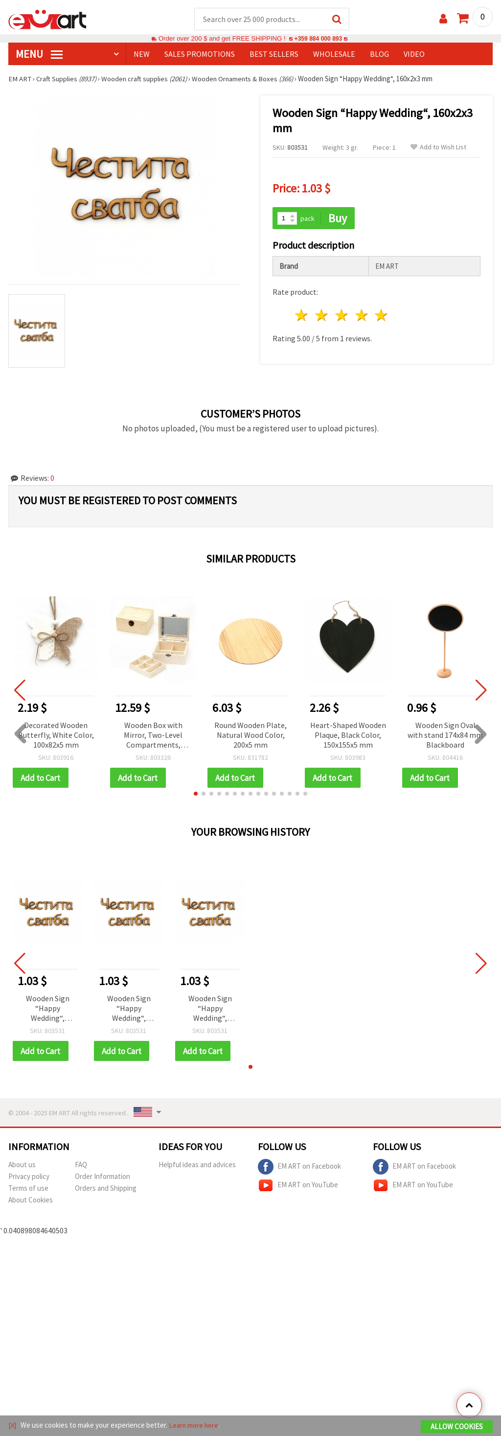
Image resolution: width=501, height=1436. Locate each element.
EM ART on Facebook (299, 1168)
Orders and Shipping (106, 1189)
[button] (196, 795)
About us (22, 1166)
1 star (302, 316)
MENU (39, 54)
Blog (379, 54)
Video (414, 54)
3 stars (342, 316)
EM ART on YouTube (298, 1187)
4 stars (362, 316)
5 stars (382, 316)
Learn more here (194, 1425)
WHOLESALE (334, 54)
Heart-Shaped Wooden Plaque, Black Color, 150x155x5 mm (348, 735)
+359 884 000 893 (318, 39)
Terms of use (28, 1189)
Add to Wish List (438, 147)
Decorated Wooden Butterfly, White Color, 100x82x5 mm (56, 735)
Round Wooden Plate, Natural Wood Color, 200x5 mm (250, 735)
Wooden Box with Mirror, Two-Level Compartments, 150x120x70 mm (153, 736)
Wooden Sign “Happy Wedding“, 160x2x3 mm (47, 1009)
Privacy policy (28, 1177)
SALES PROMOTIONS (199, 54)
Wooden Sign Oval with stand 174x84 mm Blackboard (445, 735)
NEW (142, 54)
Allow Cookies (457, 1427)
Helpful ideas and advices (197, 1166)
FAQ (81, 1166)
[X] (12, 1425)
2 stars (322, 316)
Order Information (102, 1177)
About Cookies (30, 1201)
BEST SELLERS (274, 54)
